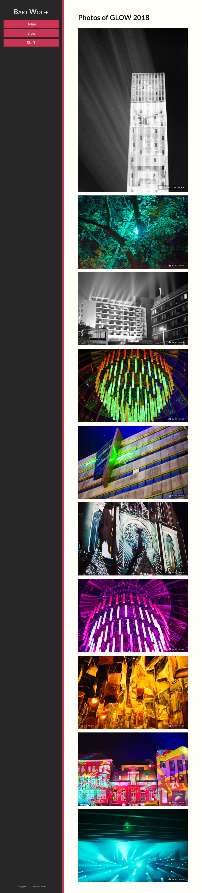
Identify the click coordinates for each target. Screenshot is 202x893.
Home (31, 24)
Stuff (31, 42)
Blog (31, 33)
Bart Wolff (31, 11)
